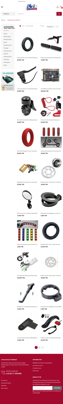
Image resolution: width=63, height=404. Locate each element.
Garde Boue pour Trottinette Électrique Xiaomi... (51, 337)
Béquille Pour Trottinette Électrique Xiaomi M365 (27, 306)
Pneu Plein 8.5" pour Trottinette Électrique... (27, 57)
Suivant (42, 347)
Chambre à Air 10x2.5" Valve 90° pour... (51, 244)
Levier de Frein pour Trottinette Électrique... (27, 88)
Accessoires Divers (7, 64)
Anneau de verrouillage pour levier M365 (51, 306)
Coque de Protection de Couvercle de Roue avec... (51, 151)
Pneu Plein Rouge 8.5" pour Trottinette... (27, 151)
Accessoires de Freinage (8, 47)
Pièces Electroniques (7, 35)
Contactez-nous (37, 368)
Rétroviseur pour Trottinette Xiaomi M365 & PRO (27, 213)
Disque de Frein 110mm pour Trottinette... (51, 182)
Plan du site (36, 370)
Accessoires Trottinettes (8, 27)
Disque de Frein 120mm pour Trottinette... (51, 275)
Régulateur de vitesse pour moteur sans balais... (27, 182)
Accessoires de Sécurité (8, 52)
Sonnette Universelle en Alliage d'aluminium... (27, 120)
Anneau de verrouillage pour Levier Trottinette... (51, 213)
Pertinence (52, 27)
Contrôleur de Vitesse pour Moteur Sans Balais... (27, 275)
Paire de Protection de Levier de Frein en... (27, 244)
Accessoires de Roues (8, 41)
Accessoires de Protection (8, 58)
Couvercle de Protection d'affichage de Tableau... (27, 337)
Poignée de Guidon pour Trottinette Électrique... (51, 57)
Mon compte (4, 388)
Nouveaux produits (6, 383)
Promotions (4, 380)
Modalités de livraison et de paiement (42, 363)
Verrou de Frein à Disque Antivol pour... (50, 120)
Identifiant (3, 385)
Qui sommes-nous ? (38, 365)
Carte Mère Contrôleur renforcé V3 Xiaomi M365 (51, 88)
